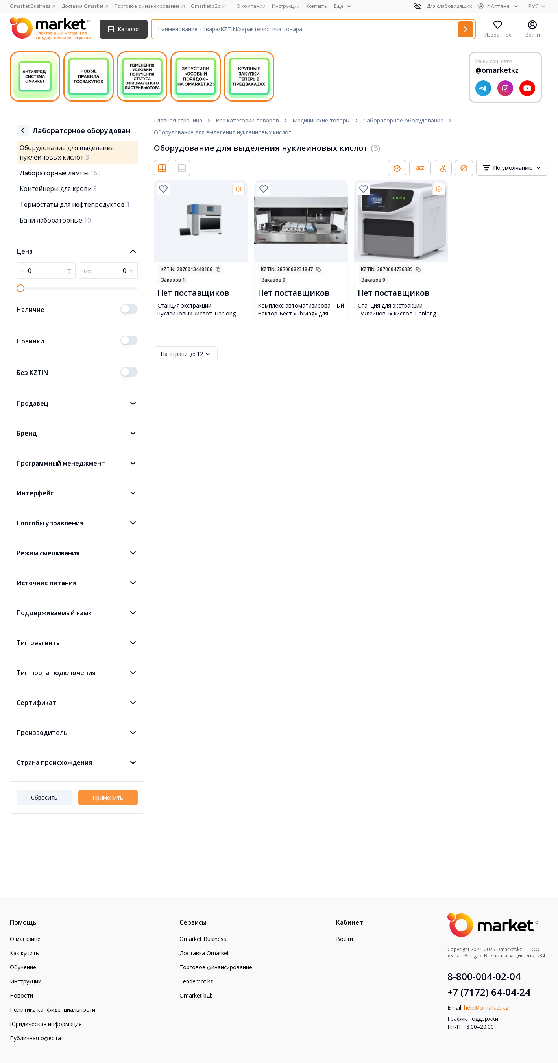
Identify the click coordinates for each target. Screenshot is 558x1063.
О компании (251, 6)
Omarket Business (202, 938)
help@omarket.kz (486, 1007)
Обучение (23, 967)
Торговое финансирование (215, 967)
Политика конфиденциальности (52, 1009)
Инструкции (286, 6)
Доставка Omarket (204, 953)
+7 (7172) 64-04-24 (488, 992)
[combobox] (512, 168)
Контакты (317, 6)
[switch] (129, 309)
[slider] (20, 288)
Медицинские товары (321, 120)
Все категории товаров (247, 120)
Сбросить (44, 797)
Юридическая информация (46, 1024)
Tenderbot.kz (196, 981)
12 (186, 354)
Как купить (24, 953)
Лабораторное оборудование (403, 120)
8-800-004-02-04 (484, 976)
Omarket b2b (196, 995)
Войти (344, 938)
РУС (538, 6)
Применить (107, 797)
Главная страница (178, 120)
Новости (21, 995)
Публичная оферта (35, 1038)
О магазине (25, 938)
